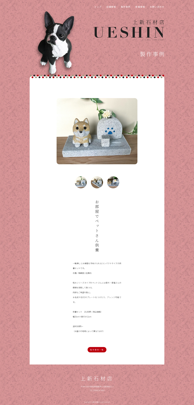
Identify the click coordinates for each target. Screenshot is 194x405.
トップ (98, 6)
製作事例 (126, 6)
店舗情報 (111, 6)
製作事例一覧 (97, 349)
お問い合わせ (157, 6)
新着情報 (140, 6)
